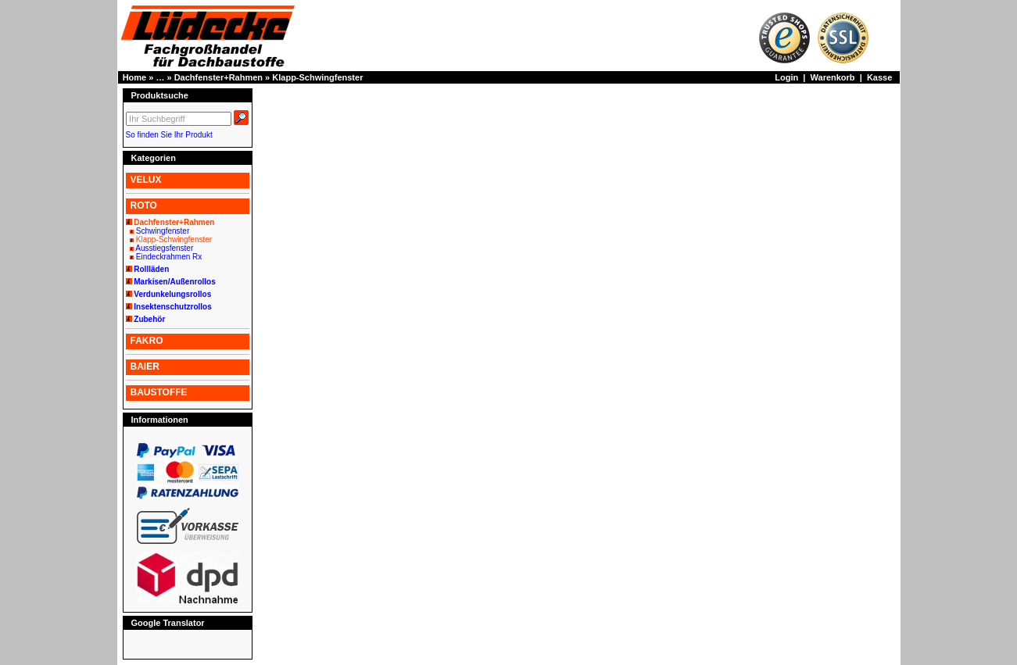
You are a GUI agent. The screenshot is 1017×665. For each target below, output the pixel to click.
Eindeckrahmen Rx (169, 256)
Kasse (879, 77)
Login (786, 77)
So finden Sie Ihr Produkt (169, 134)
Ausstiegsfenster (164, 248)
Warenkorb (833, 77)
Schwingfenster (162, 231)
